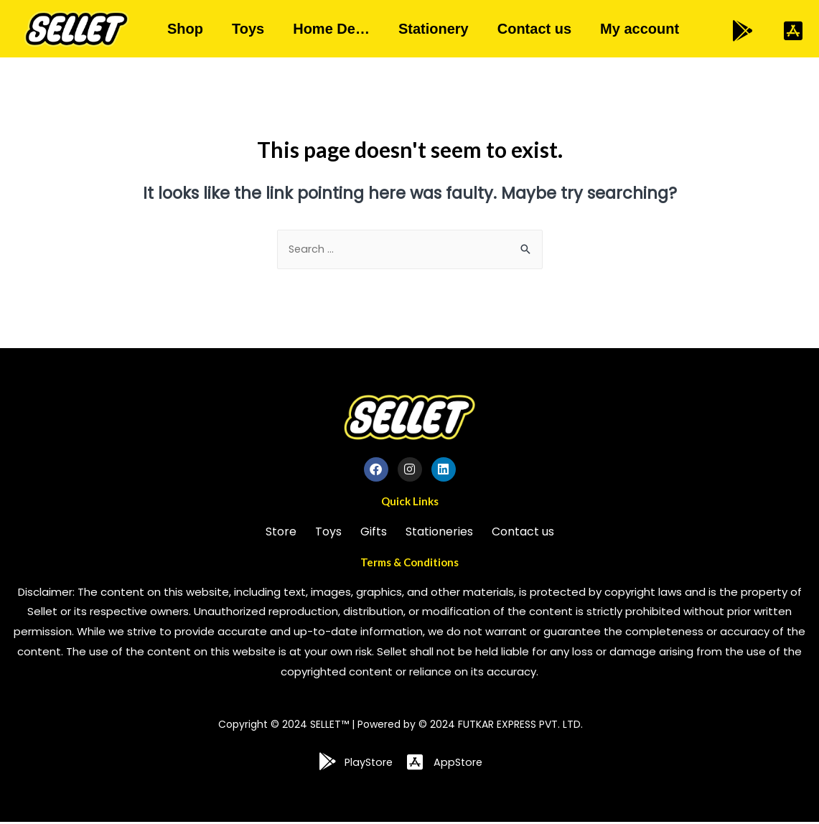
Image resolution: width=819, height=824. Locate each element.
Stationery (433, 29)
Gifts (373, 533)
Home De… (331, 29)
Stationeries (439, 533)
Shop (185, 29)
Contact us (534, 29)
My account (639, 29)
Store (281, 533)
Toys (248, 29)
